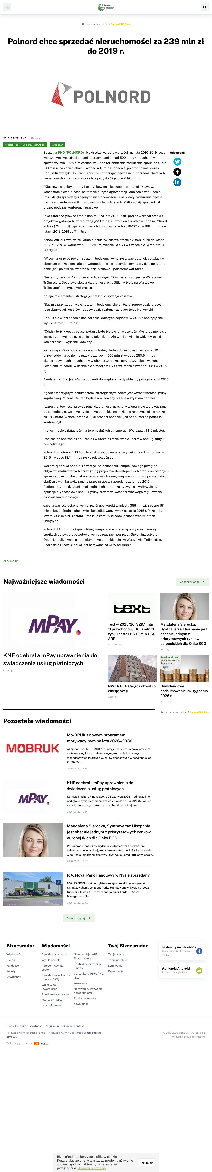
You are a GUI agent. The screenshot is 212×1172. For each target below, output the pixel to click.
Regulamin (52, 1026)
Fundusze (12, 965)
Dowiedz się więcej (92, 1168)
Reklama (66, 1026)
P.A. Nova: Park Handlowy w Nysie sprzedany (108, 875)
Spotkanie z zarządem (56, 994)
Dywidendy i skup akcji (56, 954)
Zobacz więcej (192, 581)
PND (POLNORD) (71, 152)
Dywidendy (13, 976)
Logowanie (115, 965)
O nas (10, 1026)
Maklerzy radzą (52, 999)
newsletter (81, 1003)
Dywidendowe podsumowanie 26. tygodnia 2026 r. (184, 691)
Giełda (10, 960)
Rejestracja (115, 971)
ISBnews (35, 138)
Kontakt (79, 1026)
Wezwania (80, 983)
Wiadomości (14, 954)
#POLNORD (10, 561)
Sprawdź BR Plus (120, 24)
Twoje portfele (117, 960)
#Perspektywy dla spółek (25, 144)
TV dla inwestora (85, 998)
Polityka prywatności (29, 1026)
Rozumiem (146, 1162)
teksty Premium (52, 1005)
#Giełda (57, 144)
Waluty (11, 971)
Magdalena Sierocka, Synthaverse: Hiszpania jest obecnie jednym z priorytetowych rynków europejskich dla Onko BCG (183, 634)
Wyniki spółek (51, 960)
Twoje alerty (116, 954)
